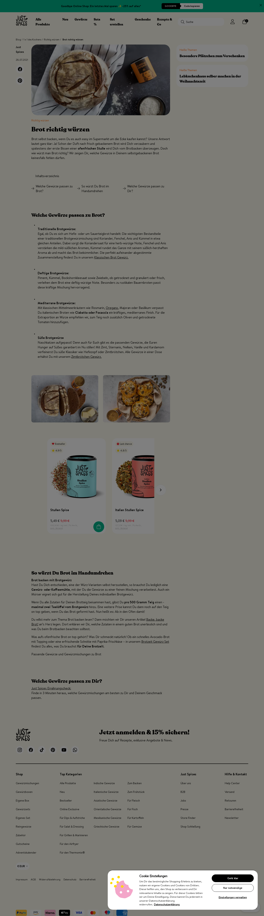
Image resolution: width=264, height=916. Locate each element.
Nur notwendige (232, 888)
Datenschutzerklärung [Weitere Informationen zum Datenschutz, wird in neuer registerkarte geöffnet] (167, 904)
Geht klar (232, 878)
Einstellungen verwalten (233, 897)
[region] (183, 890)
